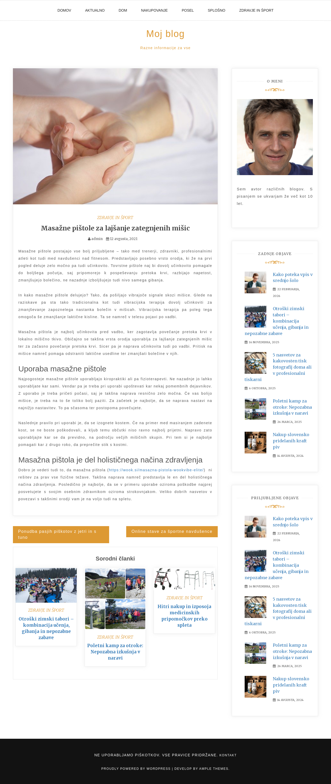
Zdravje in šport (256, 10)
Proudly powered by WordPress (136, 769)
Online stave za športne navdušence (171, 531)
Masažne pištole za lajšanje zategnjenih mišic (115, 228)
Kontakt (228, 755)
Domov (64, 10)
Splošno (216, 10)
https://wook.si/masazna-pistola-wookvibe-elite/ (156, 470)
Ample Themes (213, 769)
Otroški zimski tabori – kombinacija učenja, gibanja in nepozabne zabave (277, 321)
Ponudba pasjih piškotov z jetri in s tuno (57, 534)
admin (97, 239)
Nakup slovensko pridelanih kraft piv (291, 441)
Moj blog (165, 33)
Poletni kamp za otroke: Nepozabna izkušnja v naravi (115, 652)
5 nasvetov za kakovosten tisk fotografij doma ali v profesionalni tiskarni (278, 367)
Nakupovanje (154, 10)
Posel (188, 10)
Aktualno (94, 10)
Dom (123, 10)
